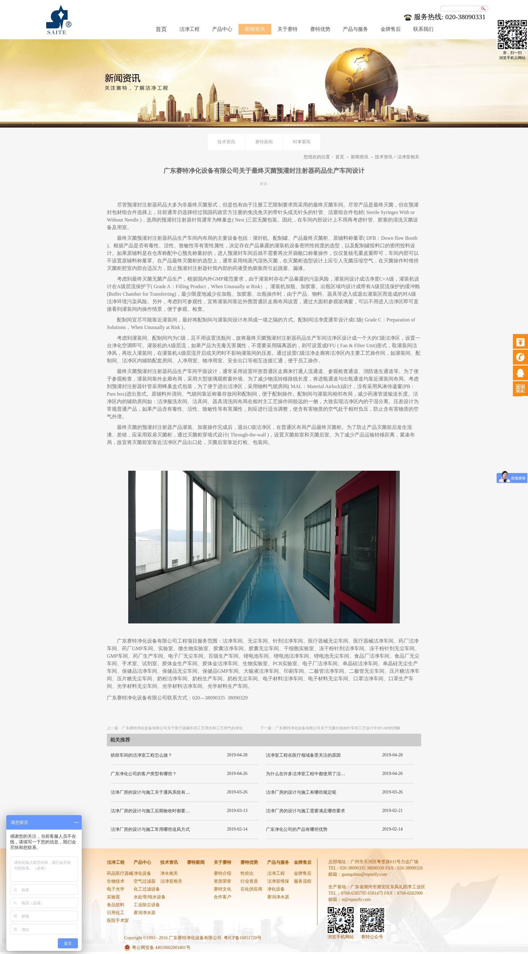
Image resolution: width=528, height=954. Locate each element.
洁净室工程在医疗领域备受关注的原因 (303, 755)
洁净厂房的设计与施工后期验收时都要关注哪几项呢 (161, 811)
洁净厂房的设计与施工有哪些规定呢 (301, 792)
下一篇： (330, 728)
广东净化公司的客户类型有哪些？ (144, 773)
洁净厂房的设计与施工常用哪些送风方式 (150, 829)
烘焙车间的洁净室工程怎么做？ (141, 755)
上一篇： (175, 728)
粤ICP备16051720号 (242, 937)
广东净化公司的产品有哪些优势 (296, 829)
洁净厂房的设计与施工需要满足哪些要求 (305, 811)
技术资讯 (384, 157)
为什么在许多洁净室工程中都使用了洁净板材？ (312, 773)
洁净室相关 (408, 157)
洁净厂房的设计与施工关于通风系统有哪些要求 (157, 792)
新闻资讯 (359, 157)
